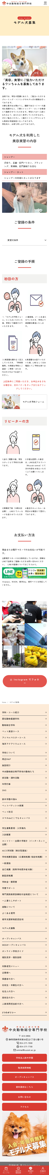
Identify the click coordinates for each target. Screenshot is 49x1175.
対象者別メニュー (10, 966)
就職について (8, 906)
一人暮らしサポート (11, 900)
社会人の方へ (8, 991)
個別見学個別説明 (18, 1170)
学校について (8, 752)
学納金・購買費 (9, 881)
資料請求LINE (31, 1170)
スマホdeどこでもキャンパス (16, 817)
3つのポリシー (9, 1012)
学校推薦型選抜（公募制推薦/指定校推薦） (23, 856)
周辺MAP (6, 759)
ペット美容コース (10, 731)
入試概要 (6, 834)
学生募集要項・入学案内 (14, 828)
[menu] (45, 3)
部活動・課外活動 (10, 777)
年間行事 (6, 783)
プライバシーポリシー (30, 1165)
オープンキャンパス (11, 938)
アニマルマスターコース (14, 737)
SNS (4, 790)
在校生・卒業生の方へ (13, 985)
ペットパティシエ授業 (13, 805)
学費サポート (8, 888)
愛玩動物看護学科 (10, 718)
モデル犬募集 (14, 702)
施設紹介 (6, 765)
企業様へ (6, 972)
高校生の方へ (8, 997)
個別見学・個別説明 (11, 957)
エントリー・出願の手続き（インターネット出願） (23, 842)
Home (4, 702)
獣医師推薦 (7, 875)
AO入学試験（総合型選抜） (15, 850)
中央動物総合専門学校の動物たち (18, 771)
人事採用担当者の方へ (13, 1003)
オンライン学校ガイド (13, 951)
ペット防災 (7, 811)
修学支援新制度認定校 (13, 919)
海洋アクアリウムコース (14, 743)
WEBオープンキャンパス (14, 944)
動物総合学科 (8, 725)
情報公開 (13, 1165)
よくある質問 (8, 913)
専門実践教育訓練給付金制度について (20, 894)
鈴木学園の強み (9, 799)
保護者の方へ (8, 978)
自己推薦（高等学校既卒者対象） (18, 869)
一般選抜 (6, 863)
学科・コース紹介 (10, 712)
